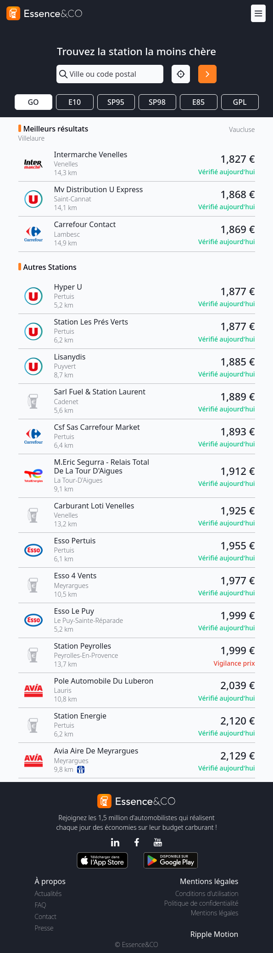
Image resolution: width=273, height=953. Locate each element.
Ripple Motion (214, 934)
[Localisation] (181, 74)
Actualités (48, 893)
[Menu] (258, 13)
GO (33, 102)
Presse (44, 928)
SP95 (115, 102)
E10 (74, 102)
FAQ (40, 905)
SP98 (157, 102)
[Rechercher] (207, 74)
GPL (240, 102)
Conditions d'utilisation (207, 893)
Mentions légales (214, 912)
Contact (45, 916)
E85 (198, 102)
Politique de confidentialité (201, 903)
